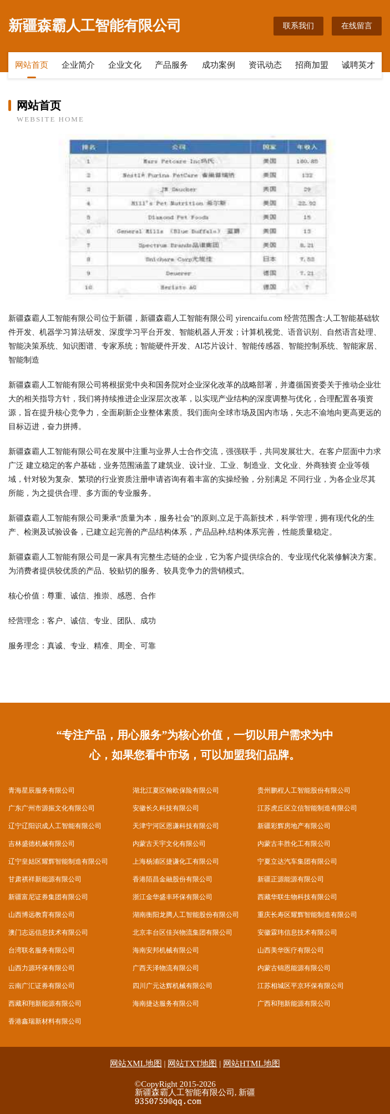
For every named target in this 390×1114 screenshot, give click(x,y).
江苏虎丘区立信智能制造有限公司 (307, 808)
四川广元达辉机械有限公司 (172, 986)
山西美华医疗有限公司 (290, 950)
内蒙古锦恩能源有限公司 (294, 968)
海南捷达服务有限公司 (166, 1003)
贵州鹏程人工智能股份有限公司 (304, 790)
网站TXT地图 (192, 1063)
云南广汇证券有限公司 (41, 986)
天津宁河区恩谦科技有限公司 (176, 826)
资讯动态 (265, 65)
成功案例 (218, 65)
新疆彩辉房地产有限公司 (294, 826)
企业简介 (78, 65)
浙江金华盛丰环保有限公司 (172, 897)
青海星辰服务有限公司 (41, 790)
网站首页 (31, 65)
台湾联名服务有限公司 (41, 950)
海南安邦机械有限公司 (166, 950)
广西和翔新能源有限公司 (294, 1003)
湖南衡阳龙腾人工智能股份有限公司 (186, 915)
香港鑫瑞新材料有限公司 (45, 1021)
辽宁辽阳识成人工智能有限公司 (55, 826)
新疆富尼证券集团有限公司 (48, 897)
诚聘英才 (358, 65)
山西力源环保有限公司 (41, 968)
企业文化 (124, 65)
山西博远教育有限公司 (41, 915)
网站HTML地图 (251, 1063)
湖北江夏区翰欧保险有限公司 (176, 790)
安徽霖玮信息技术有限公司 (297, 932)
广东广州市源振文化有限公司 (51, 808)
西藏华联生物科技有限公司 (297, 897)
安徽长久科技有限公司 (166, 808)
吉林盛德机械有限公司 (41, 844)
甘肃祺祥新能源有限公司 (45, 879)
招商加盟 (311, 65)
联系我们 (298, 26)
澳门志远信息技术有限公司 (48, 932)
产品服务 (171, 65)
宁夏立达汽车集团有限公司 (297, 861)
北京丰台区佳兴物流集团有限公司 (182, 932)
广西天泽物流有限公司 (166, 968)
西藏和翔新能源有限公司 (45, 1003)
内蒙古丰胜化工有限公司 (294, 844)
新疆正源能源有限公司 (290, 879)
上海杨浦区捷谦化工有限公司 (176, 861)
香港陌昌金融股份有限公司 (172, 879)
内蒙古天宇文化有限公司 (169, 844)
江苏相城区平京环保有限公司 (300, 986)
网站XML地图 (135, 1063)
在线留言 (356, 26)
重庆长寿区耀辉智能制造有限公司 (307, 915)
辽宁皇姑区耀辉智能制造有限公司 (58, 861)
